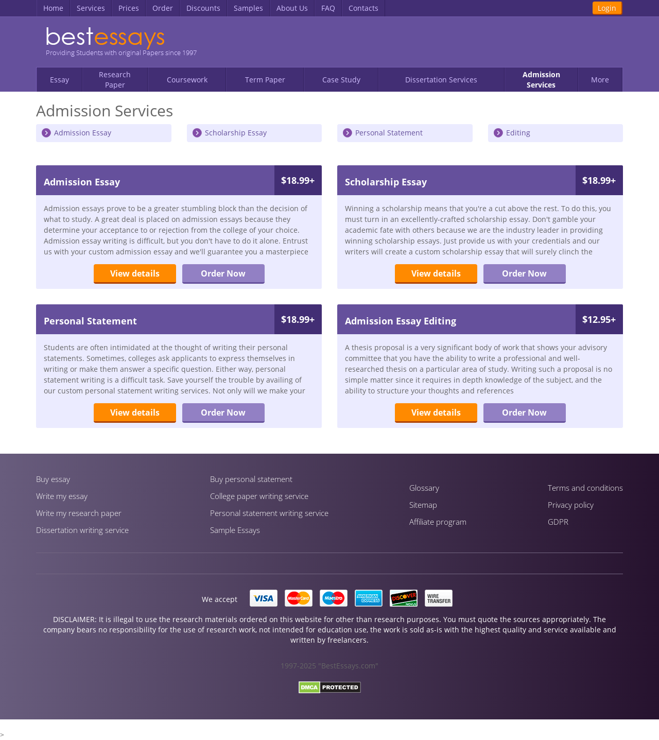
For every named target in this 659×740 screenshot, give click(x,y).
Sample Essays (235, 530)
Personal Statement (389, 132)
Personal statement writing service (269, 513)
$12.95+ (599, 319)
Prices (128, 8)
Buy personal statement (251, 479)
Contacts (363, 8)
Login (607, 8)
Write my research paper (79, 513)
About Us (292, 8)
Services (91, 8)
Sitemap (423, 504)
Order (162, 8)
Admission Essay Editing (400, 321)
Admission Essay (82, 132)
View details (135, 273)
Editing (518, 132)
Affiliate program (437, 521)
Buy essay (53, 479)
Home (53, 8)
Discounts (203, 8)
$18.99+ (298, 180)
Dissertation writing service (82, 530)
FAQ (328, 8)
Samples (248, 8)
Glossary (424, 487)
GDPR (558, 521)
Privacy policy (571, 504)
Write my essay (62, 496)
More (600, 79)
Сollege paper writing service (259, 496)
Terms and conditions (585, 487)
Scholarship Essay (236, 132)
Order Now (223, 273)
